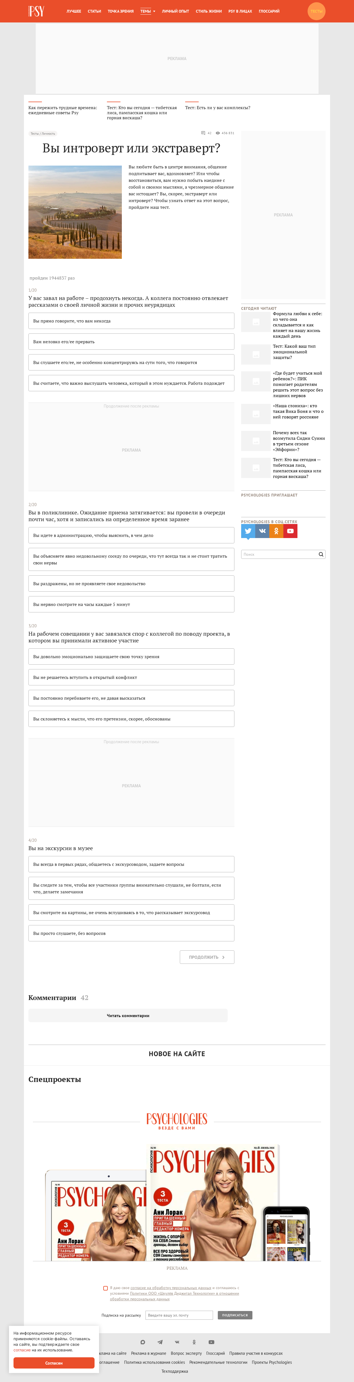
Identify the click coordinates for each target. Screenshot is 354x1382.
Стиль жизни (209, 11)
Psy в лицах (240, 11)
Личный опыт (175, 11)
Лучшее (74, 11)
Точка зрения (121, 11)
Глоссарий (269, 11)
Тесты (316, 11)
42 (206, 133)
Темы (145, 11)
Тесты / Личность (43, 134)
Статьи (94, 11)
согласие (22, 1349)
